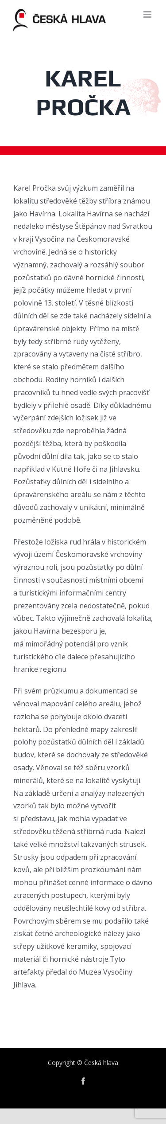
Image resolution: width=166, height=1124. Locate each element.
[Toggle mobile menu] (148, 14)
